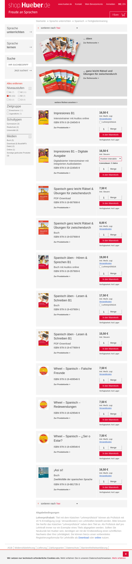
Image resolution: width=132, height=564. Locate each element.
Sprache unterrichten (60, 21)
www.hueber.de (65, 4)
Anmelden (110, 4)
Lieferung (42, 547)
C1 (11, 100)
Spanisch (79, 21)
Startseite (41, 21)
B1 (12, 96)
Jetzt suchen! (21, 70)
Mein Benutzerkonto (94, 4)
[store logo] (29, 8)
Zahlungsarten (56, 547)
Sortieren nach (48, 28)
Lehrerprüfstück (109, 122)
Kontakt (78, 4)
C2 (23, 100)
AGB (10, 547)
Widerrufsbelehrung (25, 547)
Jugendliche (15, 114)
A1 (11, 92)
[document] (66, 558)
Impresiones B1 (64, 113)
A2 (23, 92)
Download (83, 537)
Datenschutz (72, 547)
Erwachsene (16, 110)
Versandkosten (105, 119)
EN (124, 4)
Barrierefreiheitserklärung (94, 547)
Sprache (15, 30)
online (98, 537)
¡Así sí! (58, 470)
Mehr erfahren (119, 558)
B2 (22, 96)
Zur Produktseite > (62, 128)
